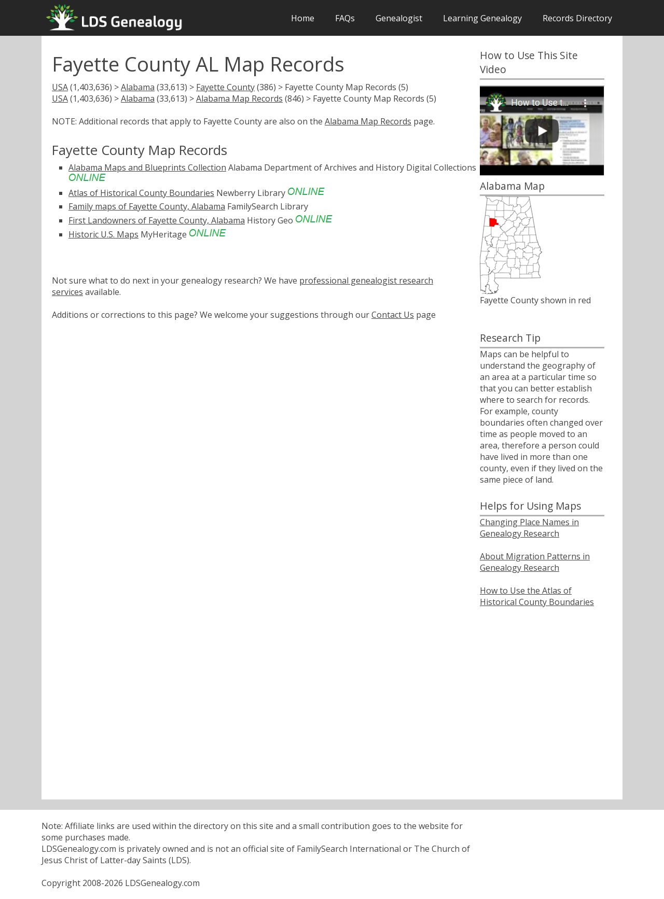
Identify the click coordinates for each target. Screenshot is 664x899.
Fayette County (225, 87)
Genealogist (399, 18)
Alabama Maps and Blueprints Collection (147, 167)
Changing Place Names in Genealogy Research (529, 527)
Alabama (138, 87)
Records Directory (577, 18)
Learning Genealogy (482, 18)
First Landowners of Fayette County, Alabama (156, 220)
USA (60, 87)
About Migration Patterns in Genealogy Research (535, 562)
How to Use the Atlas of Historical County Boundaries (537, 596)
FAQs (345, 18)
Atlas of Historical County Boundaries (141, 193)
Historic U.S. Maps (103, 234)
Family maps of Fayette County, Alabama (146, 206)
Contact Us (392, 314)
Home (302, 18)
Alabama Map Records (239, 98)
